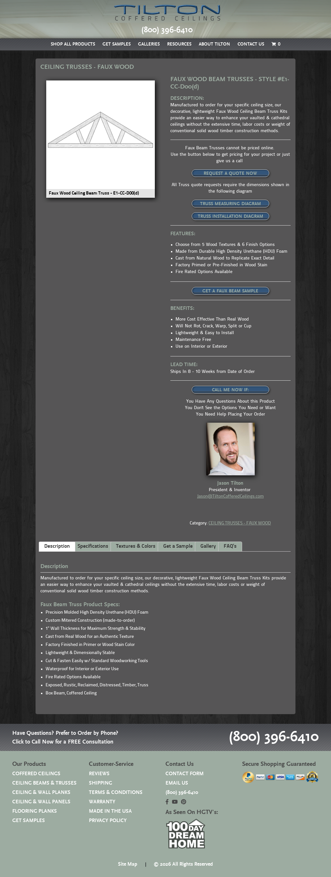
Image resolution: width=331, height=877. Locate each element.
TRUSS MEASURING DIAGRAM (230, 203)
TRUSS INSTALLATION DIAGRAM (230, 216)
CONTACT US (251, 44)
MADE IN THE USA (110, 811)
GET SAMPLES (116, 44)
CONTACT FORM (185, 774)
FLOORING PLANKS (34, 811)
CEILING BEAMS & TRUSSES (44, 783)
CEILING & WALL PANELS (41, 802)
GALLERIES (149, 44)
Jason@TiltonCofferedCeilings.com (230, 496)
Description (57, 546)
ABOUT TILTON (214, 44)
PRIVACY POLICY (108, 821)
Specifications (93, 546)
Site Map (127, 864)
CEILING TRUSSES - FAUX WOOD (239, 523)
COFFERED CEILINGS (36, 774)
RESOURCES (179, 44)
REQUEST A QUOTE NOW (230, 173)
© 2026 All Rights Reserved (183, 864)
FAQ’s (230, 546)
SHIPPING (100, 783)
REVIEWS (99, 774)
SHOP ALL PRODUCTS (73, 44)
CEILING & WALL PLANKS (41, 792)
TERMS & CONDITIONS (116, 792)
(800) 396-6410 (274, 737)
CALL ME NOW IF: (230, 390)
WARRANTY (102, 802)
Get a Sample (178, 546)
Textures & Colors (135, 546)
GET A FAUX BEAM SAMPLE (230, 291)
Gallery (208, 546)
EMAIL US (177, 783)
